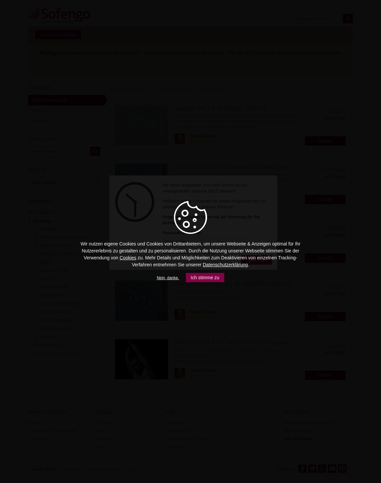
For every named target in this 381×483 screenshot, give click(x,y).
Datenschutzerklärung (225, 264)
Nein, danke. (168, 278)
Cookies (128, 257)
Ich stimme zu (205, 277)
